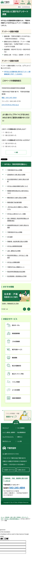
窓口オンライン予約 (18, 373)
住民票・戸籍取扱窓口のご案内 (10, 303)
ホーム (2, 517)
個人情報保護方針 (21, 432)
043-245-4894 (17, 488)
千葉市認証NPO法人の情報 (14, 170)
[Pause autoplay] (3, 309)
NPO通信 (10, 237)
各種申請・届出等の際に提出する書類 (17, 241)
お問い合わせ (21, 469)
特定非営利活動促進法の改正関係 (16, 271)
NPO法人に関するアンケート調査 (16, 214)
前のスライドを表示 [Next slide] (28, 309)
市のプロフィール (7, 441)
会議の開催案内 (16, 398)
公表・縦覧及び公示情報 (13, 250)
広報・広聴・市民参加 (15, 517)
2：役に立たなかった (9, 135)
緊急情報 (16, 3)
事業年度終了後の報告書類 (14, 202)
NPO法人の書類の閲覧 (13, 262)
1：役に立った (7, 132)
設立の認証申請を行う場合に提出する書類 (18, 180)
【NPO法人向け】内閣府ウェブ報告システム (17, 208)
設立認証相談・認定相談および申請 (16, 276)
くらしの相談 (16, 382)
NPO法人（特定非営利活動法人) (15, 164)
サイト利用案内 (20, 427)
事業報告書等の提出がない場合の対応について (18, 192)
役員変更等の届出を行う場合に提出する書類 (18, 226)
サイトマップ (6, 427)
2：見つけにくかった (9, 146)
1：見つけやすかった (9, 143)
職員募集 (14, 357)
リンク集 (19, 441)
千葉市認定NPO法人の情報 (14, 232)
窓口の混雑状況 (16, 365)
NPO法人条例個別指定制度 (14, 246)
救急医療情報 (16, 333)
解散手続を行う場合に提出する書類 (16, 197)
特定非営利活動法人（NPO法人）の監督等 (17, 256)
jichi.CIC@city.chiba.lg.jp (10, 104)
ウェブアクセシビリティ (8, 436)
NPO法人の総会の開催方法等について (17, 186)
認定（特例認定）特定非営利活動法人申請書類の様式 (18, 219)
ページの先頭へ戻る (16, 422)
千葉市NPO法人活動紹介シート (15, 267)
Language (22, 3)
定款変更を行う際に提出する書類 (16, 174)
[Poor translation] (6, 538)
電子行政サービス (17, 349)
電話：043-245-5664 (9, 97)
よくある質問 (16, 390)
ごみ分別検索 (16, 341)
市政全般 (7, 517)
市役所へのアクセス (9, 469)
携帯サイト (19, 436)
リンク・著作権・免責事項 (9, 432)
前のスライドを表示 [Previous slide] (24, 309)
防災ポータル (16, 325)
